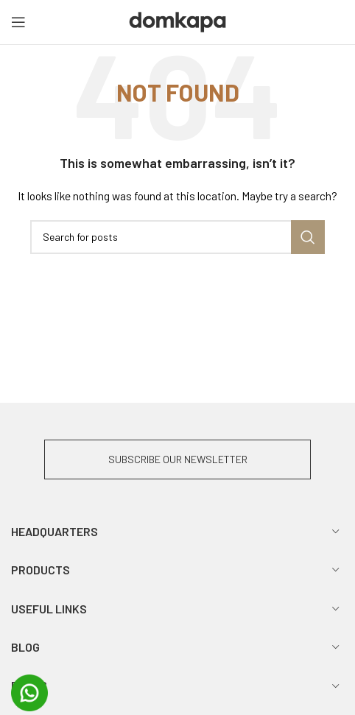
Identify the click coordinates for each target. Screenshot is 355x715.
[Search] (177, 237)
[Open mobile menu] (18, 22)
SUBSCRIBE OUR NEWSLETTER (177, 459)
